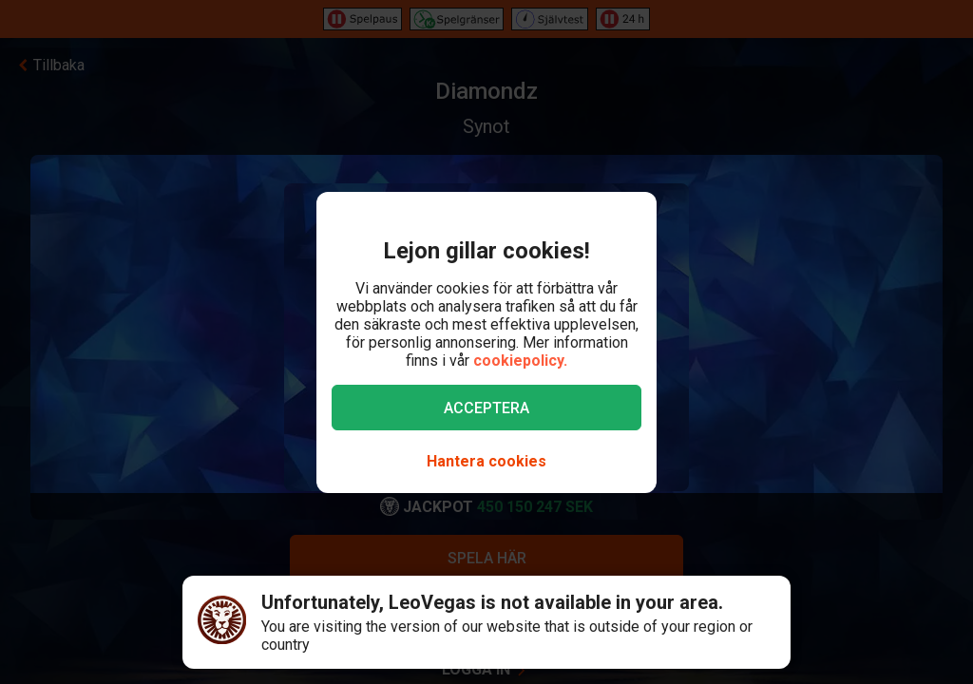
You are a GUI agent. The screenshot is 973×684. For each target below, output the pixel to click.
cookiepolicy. (520, 361)
